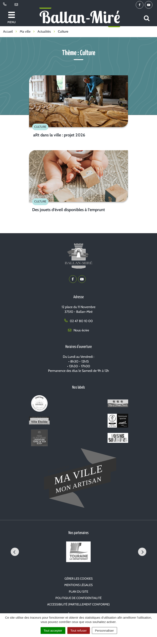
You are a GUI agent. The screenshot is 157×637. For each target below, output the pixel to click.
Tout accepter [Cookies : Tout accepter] (53, 630)
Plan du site (78, 591)
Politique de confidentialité (78, 598)
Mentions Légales (78, 585)
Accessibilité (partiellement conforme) (78, 604)
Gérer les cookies (78, 578)
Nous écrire (78, 330)
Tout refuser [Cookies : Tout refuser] (78, 630)
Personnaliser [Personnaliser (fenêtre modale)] (104, 630)
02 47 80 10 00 (78, 321)
